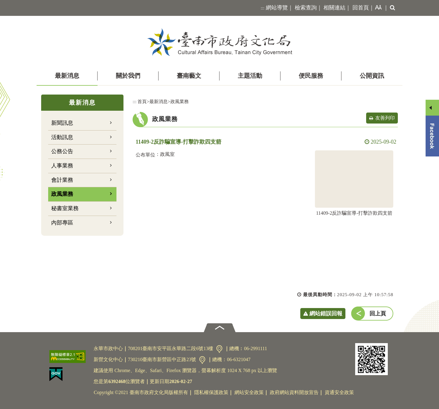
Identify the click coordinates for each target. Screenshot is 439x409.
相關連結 (334, 8)
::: (263, 7)
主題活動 (250, 75)
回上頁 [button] (377, 313)
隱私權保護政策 (211, 392)
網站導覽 (277, 8)
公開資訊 (372, 75)
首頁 (142, 101)
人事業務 (62, 166)
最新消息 (67, 75)
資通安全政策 (339, 392)
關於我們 (128, 75)
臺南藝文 (189, 75)
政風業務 (62, 194)
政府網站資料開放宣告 (294, 392)
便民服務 (311, 75)
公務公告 (62, 151)
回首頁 (360, 8)
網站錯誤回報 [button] (325, 313)
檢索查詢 (306, 8)
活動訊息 (62, 137)
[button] (377, 7)
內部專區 (62, 223)
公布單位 (145, 154)
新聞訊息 (62, 123)
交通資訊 (219, 349)
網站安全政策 (249, 392)
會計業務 (62, 180)
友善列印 (385, 117)
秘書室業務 (65, 208)
